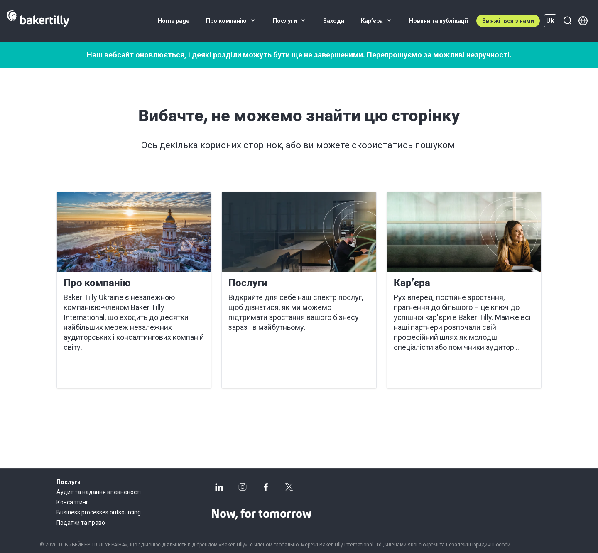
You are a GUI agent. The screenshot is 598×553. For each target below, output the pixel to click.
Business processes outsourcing (98, 512)
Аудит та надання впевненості (98, 492)
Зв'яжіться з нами (508, 20)
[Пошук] (567, 20)
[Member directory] (583, 21)
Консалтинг (72, 502)
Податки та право (80, 522)
